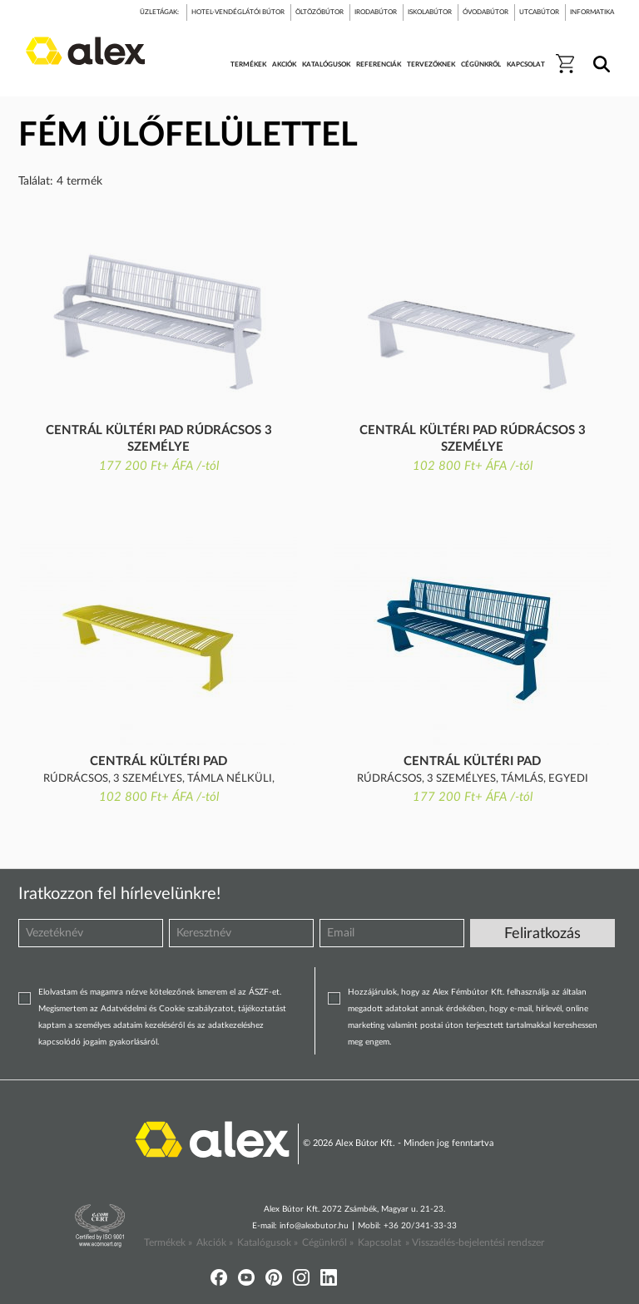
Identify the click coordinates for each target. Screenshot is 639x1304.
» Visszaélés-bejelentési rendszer (474, 1242)
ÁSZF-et (264, 992)
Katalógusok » (267, 1242)
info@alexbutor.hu (314, 1226)
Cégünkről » (328, 1242)
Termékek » (168, 1242)
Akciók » (214, 1242)
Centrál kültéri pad (158, 761)
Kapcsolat (379, 1242)
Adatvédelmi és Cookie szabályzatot (167, 1009)
